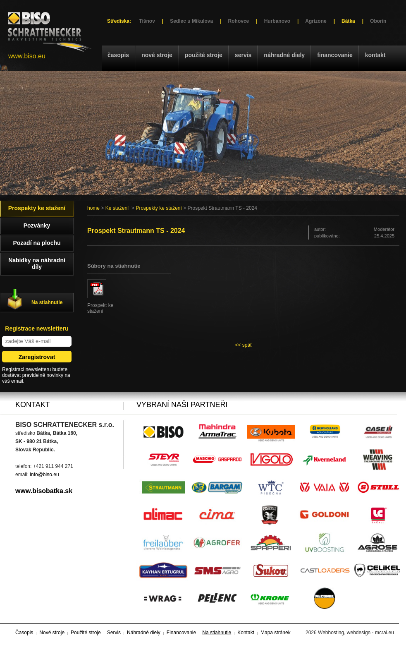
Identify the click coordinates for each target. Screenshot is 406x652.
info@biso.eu (44, 474)
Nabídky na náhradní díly (36, 263)
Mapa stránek (275, 632)
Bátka (348, 21)
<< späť (243, 345)
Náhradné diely (284, 55)
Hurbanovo (277, 21)
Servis (243, 55)
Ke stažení (117, 208)
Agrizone (315, 21)
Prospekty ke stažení (159, 208)
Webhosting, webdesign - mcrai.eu (356, 632)
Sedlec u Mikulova (191, 21)
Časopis (118, 55)
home (93, 208)
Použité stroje (203, 55)
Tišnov (147, 21)
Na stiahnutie (46, 302)
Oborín (378, 21)
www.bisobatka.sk (43, 490)
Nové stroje (156, 55)
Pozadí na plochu (36, 243)
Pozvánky (37, 225)
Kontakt (375, 55)
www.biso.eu (26, 56)
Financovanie (335, 55)
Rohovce (238, 21)
